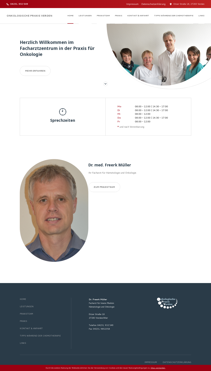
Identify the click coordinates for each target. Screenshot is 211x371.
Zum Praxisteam (104, 187)
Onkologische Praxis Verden (29, 15)
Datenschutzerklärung (153, 4)
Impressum (132, 4)
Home (70, 15)
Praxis (118, 15)
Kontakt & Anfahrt (138, 15)
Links (201, 15)
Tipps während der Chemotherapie (173, 15)
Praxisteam (103, 15)
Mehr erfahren (35, 70)
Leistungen (85, 15)
